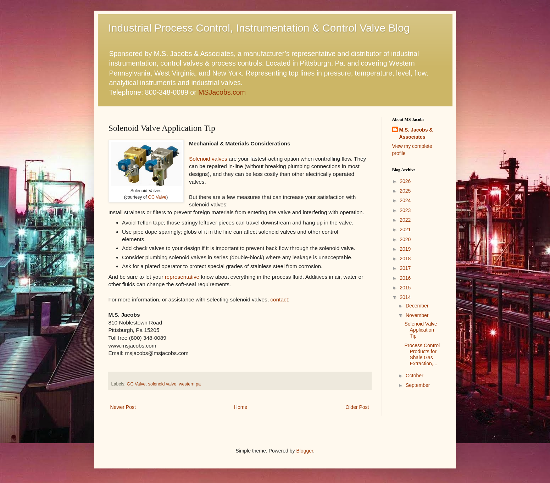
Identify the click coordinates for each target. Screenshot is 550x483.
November (417, 315)
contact (279, 299)
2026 (405, 181)
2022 (405, 220)
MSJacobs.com (222, 92)
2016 (405, 278)
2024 (405, 200)
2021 (405, 229)
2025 (405, 191)
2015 (405, 287)
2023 (405, 210)
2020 (405, 239)
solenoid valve (162, 384)
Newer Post (123, 407)
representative (182, 277)
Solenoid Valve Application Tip (420, 330)
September (418, 385)
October (414, 375)
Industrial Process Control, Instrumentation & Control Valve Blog (259, 28)
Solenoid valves (208, 159)
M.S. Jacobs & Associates (416, 133)
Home (240, 407)
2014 (405, 297)
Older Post (357, 407)
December (417, 306)
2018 (405, 258)
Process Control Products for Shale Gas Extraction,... (422, 354)
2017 (405, 268)
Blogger (304, 451)
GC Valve (157, 197)
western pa (190, 384)
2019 (405, 249)
